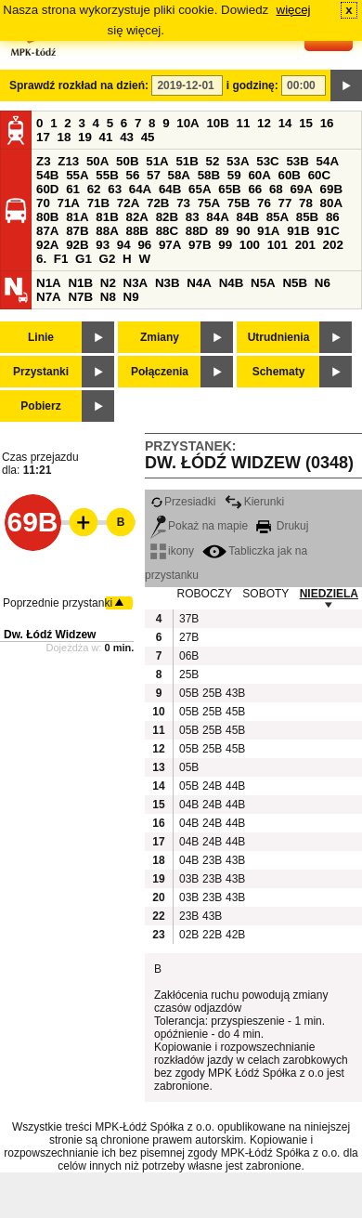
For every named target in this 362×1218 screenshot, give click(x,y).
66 (255, 189)
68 (276, 189)
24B (211, 785)
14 (285, 123)
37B (188, 618)
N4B (231, 283)
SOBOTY (265, 593)
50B (127, 161)
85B (307, 217)
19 (85, 137)
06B (188, 655)
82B (167, 217)
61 (73, 189)
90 (243, 231)
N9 (131, 297)
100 (249, 245)
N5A (263, 283)
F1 (61, 259)
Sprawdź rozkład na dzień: (79, 85)
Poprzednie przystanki (57, 602)
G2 (107, 259)
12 (264, 123)
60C (319, 175)
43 (127, 137)
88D (197, 231)
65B (229, 189)
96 (144, 245)
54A (328, 161)
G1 (83, 259)
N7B (80, 297)
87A (47, 231)
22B (211, 934)
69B (331, 189)
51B (186, 161)
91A (268, 231)
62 (94, 189)
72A (128, 203)
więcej (294, 10)
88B (136, 231)
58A (179, 175)
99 (225, 245)
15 (306, 123)
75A (209, 203)
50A (97, 161)
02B (188, 934)
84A (217, 217)
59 (234, 175)
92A (47, 245)
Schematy (278, 371)
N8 (108, 297)
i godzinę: (252, 85)
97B (199, 245)
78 (306, 203)
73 (183, 203)
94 (124, 245)
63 (115, 189)
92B (77, 245)
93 (103, 245)
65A (199, 189)
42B (235, 934)
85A (277, 217)
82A (136, 217)
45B (235, 711)
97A (170, 245)
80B (47, 217)
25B (188, 674)
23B (211, 860)
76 (264, 203)
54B (47, 175)
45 (148, 137)
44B (235, 785)
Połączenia (159, 371)
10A (187, 123)
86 (333, 217)
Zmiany (159, 337)
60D (47, 189)
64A (140, 189)
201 (305, 245)
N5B (294, 283)
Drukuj (282, 525)
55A (77, 175)
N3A (136, 283)
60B (289, 175)
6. (41, 259)
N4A (199, 283)
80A (331, 203)
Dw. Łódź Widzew (50, 634)
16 (327, 123)
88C (167, 231)
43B (235, 693)
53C (267, 161)
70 (43, 203)
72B (158, 203)
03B (188, 878)
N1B (80, 283)
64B (170, 189)
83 (193, 217)
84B (247, 217)
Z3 (43, 161)
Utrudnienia (279, 337)
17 (43, 137)
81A (77, 217)
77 (285, 203)
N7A (48, 297)
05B (188, 693)
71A (69, 203)
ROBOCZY (204, 593)
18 (64, 137)
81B (107, 217)
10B (217, 123)
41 (106, 137)
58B (209, 175)
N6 (322, 283)
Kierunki (254, 501)
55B (107, 175)
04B (188, 804)
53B (297, 161)
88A (107, 231)
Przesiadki (182, 501)
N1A (48, 283)
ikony (172, 550)
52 (213, 161)
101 (277, 245)
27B (188, 637)
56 (132, 175)
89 (222, 231)
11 (244, 123)
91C (328, 231)
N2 (108, 283)
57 (154, 175)
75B (238, 203)
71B (98, 203)
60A (259, 175)
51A (157, 161)
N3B (167, 283)
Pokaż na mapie (199, 525)
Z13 (68, 161)
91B (298, 231)
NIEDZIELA (329, 593)
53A (237, 161)
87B (77, 231)
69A (301, 189)
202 (333, 245)
